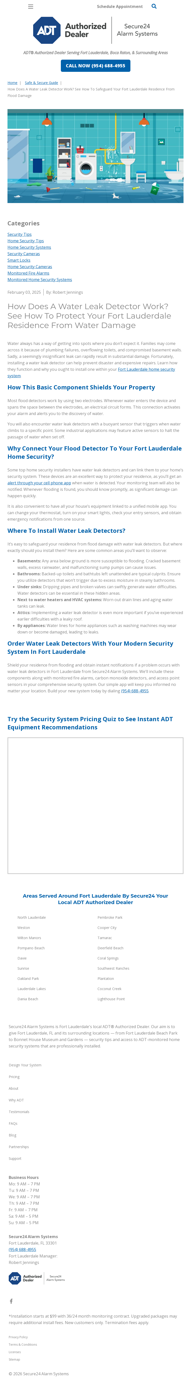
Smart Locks (18, 260)
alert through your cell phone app (39, 483)
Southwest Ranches (113, 968)
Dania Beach (27, 999)
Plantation (105, 978)
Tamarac (104, 937)
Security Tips (19, 234)
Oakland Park (28, 978)
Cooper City (106, 927)
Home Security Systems (29, 247)
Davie (22, 958)
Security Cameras (23, 253)
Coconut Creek (109, 988)
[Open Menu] (30, 6)
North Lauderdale (31, 917)
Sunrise (23, 968)
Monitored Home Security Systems (39, 279)
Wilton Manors (29, 937)
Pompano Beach (31, 948)
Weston (23, 927)
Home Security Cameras (29, 266)
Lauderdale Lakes (31, 988)
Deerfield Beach (110, 948)
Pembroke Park (109, 917)
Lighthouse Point (111, 999)
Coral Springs (108, 958)
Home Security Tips (25, 241)
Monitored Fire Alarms (28, 273)
